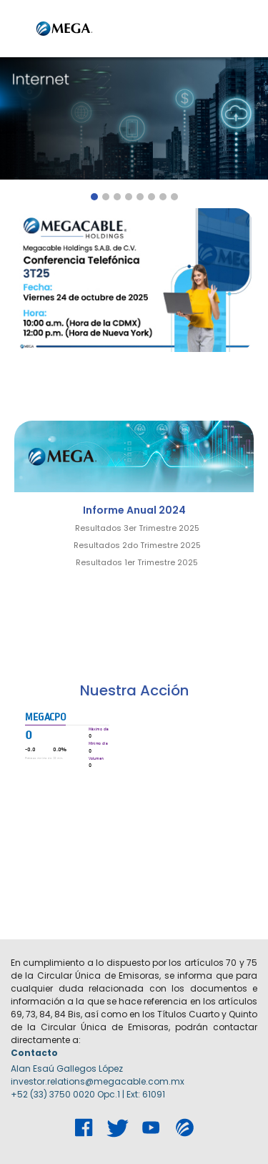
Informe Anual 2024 (134, 510)
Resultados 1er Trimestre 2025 (137, 562)
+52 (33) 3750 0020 (53, 1094)
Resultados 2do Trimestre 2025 (137, 545)
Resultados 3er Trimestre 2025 (137, 528)
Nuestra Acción (134, 690)
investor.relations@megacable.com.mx (97, 1081)
